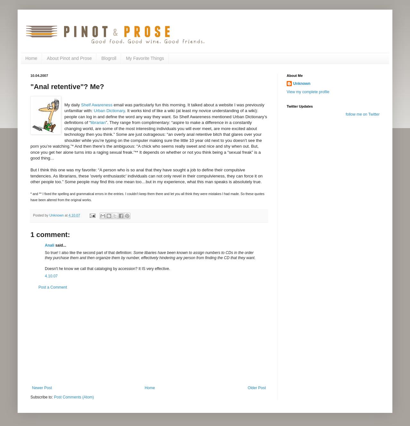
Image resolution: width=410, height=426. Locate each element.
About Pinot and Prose (69, 58)
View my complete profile (308, 92)
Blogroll (108, 58)
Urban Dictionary (109, 110)
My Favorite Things (145, 58)
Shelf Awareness (96, 104)
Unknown (301, 83)
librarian (98, 122)
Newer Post (42, 388)
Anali (49, 245)
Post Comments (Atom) (74, 397)
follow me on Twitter (363, 114)
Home (31, 58)
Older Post (257, 388)
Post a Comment (52, 287)
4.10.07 (51, 276)
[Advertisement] (149, 338)
